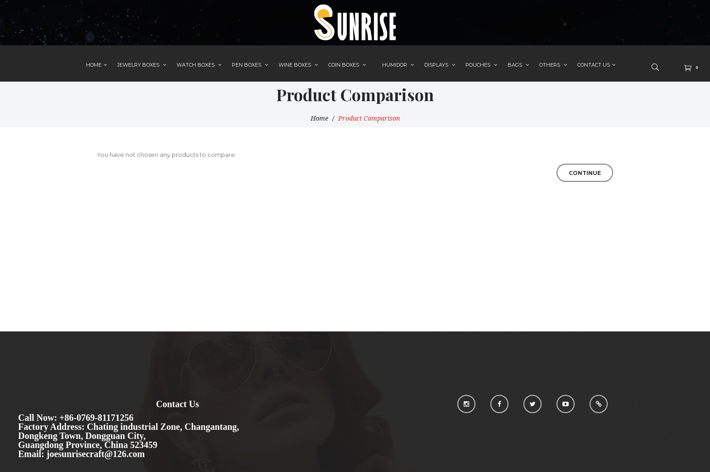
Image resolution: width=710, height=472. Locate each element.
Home (319, 118)
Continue (585, 173)
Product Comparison (369, 118)
